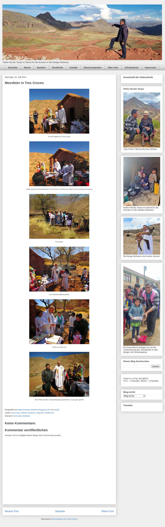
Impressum (150, 67)
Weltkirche (49, 413)
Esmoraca (16, 413)
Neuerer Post (12, 511)
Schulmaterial (131, 67)
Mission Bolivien (28, 413)
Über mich (113, 67)
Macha (27, 67)
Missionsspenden (92, 67)
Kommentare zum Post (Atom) (64, 519)
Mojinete (40, 413)
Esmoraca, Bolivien (21, 416)
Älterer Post (108, 511)
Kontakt (73, 67)
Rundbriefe (57, 67)
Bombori (41, 67)
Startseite (13, 67)
